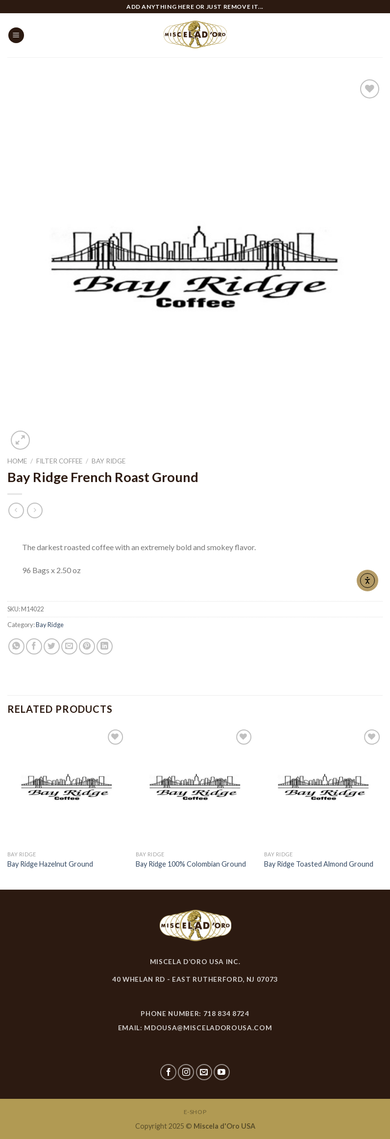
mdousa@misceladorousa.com (208, 1028)
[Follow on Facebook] (168, 1072)
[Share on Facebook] (34, 646)
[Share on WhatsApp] (16, 646)
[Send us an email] (204, 1072)
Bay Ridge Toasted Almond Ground (318, 864)
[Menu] (16, 35)
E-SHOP (195, 1111)
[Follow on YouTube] (222, 1072)
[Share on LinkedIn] (105, 646)
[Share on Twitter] (52, 646)
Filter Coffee (59, 461)
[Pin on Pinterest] (87, 646)
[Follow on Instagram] (186, 1072)
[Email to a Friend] (69, 646)
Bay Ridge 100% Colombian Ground (191, 864)
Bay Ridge (108, 461)
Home (17, 461)
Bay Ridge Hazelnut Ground (50, 864)
